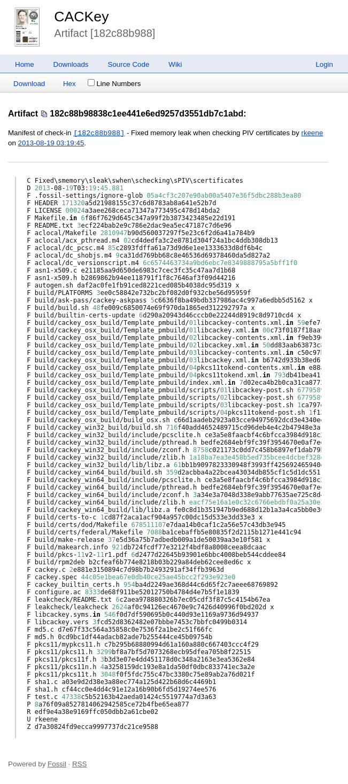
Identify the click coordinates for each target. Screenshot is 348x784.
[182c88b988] (99, 133)
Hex (69, 84)
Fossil (57, 764)
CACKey (81, 17)
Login (324, 64)
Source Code (129, 64)
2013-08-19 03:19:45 (51, 143)
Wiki (175, 64)
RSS (79, 764)
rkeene (312, 133)
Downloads (71, 64)
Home (24, 64)
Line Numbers (114, 84)
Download (29, 84)
